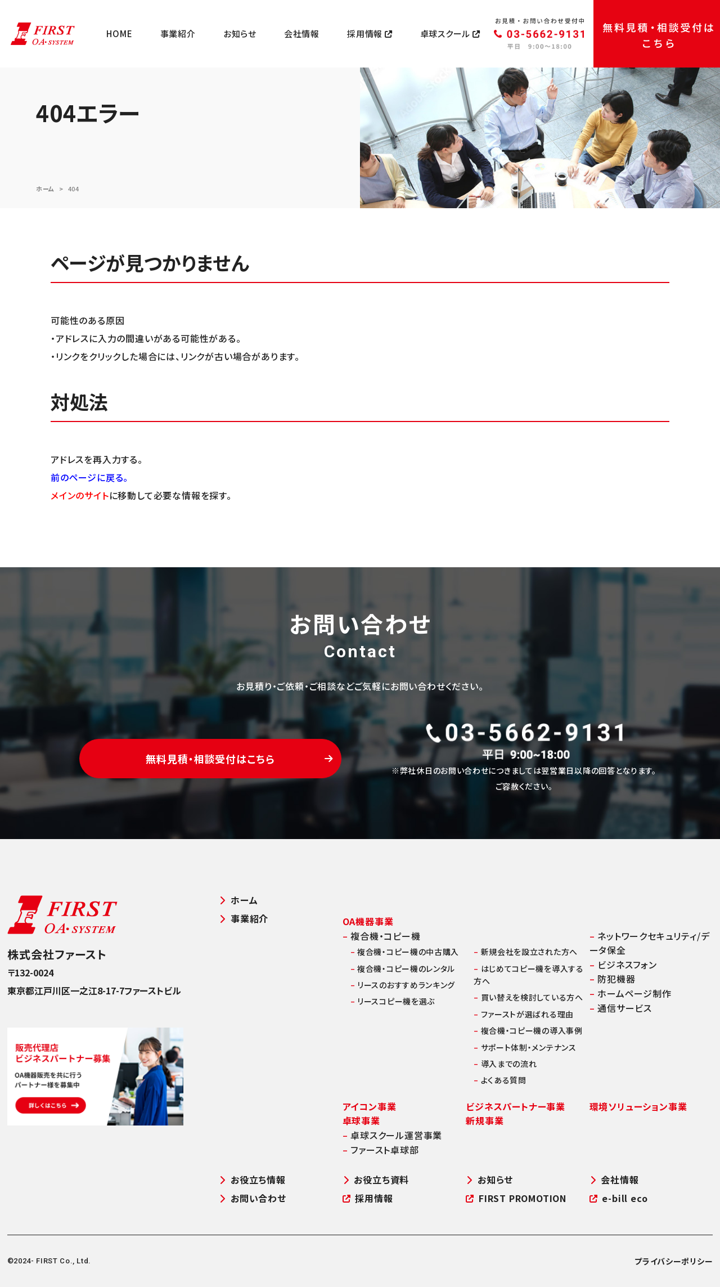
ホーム (45, 188)
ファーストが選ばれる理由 (524, 1014)
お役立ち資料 (376, 1180)
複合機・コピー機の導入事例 (528, 1030)
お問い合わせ (252, 1198)
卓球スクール (450, 34)
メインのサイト (80, 495)
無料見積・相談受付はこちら (239, 758)
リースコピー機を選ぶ (392, 1001)
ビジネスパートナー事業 (515, 1106)
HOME (119, 34)
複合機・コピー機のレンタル (403, 968)
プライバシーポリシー (673, 1261)
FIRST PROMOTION (516, 1198)
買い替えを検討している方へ (528, 997)
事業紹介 (178, 34)
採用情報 (370, 34)
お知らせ (239, 34)
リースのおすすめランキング (403, 984)
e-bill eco (619, 1198)
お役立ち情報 (252, 1180)
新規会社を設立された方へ (526, 951)
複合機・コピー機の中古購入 (405, 951)
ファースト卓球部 (381, 1149)
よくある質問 (500, 1080)
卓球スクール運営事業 (393, 1135)
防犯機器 (613, 978)
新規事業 (484, 1120)
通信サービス (621, 1008)
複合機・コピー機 (382, 936)
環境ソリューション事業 (638, 1106)
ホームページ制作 (631, 993)
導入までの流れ (505, 1063)
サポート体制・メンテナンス (525, 1047)
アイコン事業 (370, 1106)
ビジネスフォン (623, 964)
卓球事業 (361, 1120)
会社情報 (302, 34)
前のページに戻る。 (89, 477)
